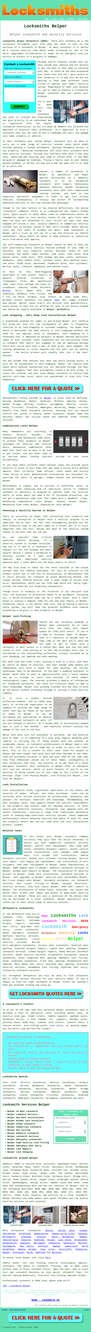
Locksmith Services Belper (26, 1104)
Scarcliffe (65, 1249)
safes (36, 214)
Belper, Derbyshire (58, 309)
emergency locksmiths (22, 945)
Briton (6, 290)
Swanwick (25, 1243)
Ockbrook (39, 1240)
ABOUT (62, 19)
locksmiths (45, 190)
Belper (48, 398)
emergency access (73, 147)
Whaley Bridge (27, 1249)
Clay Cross (47, 1249)
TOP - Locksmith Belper (16, 1286)
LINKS (54, 19)
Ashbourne (54, 1243)
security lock (54, 877)
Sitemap (4, 1310)
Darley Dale (66, 1230)
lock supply (27, 861)
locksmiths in (79, 171)
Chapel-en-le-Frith (63, 1234)
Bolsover (57, 1252)
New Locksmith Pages (18, 1310)
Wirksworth (9, 1237)
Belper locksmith (48, 93)
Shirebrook (9, 1234)
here (48, 1258)
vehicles (8, 200)
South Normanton (63, 1237)
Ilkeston (26, 1240)
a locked (29, 147)
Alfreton (43, 1246)
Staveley (26, 1237)
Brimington (80, 1240)
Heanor (83, 1237)
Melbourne (81, 1249)
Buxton (49, 1230)
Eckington (18, 1252)
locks (6, 214)
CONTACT (71, 19)
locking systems (49, 193)
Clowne (83, 1230)
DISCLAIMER (82, 19)
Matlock (82, 1243)
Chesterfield (10, 1240)
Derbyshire (18, 1230)
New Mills (26, 1246)
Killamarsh (9, 1246)
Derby (30, 1252)
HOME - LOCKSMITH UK (46, 1300)
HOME (47, 19)
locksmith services (14, 952)
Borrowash (39, 1243)
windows (16, 163)
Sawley (56, 1246)
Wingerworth (10, 1243)
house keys (50, 74)
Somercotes (71, 1246)
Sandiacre (69, 1243)
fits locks (24, 230)
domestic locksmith (61, 868)
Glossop (82, 1234)
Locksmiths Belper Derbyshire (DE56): (26, 41)
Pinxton (41, 1237)
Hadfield (40, 1252)
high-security (11, 154)
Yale (56, 300)
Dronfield (24, 1234)
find (13, 1082)
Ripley (51, 1240)
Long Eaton (64, 1240)
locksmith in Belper (33, 47)
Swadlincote (41, 1234)
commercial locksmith (62, 843)
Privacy (86, 1310)
